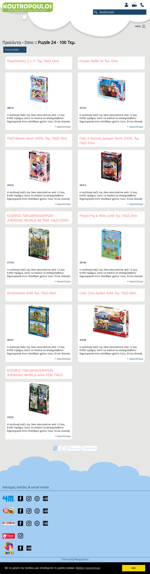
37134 (10, 262)
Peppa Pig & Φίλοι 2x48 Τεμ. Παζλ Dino (108, 216)
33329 (10, 417)
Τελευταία (89, 448)
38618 (10, 107)
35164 (82, 107)
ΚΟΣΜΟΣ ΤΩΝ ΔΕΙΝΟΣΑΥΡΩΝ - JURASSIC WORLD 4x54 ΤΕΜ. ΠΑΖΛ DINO (35, 375)
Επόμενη (74, 448)
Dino (29, 42)
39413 (82, 185)
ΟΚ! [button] (133, 568)
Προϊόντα (11, 42)
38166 (82, 262)
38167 (10, 339)
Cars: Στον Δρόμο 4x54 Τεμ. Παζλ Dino (107, 293)
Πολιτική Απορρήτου (75, 559)
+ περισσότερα (63, 126)
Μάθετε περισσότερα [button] (88, 568)
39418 (10, 185)
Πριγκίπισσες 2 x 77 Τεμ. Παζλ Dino (33, 61)
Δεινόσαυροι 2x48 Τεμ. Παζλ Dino (31, 293)
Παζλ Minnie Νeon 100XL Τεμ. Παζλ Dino (37, 138)
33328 (82, 339)
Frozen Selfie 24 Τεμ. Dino (98, 61)
